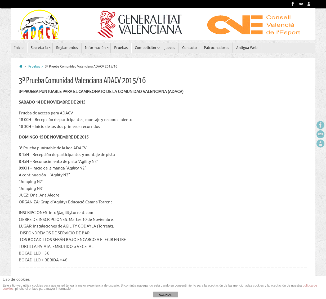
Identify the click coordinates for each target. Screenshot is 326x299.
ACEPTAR (165, 294)
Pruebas (36, 67)
